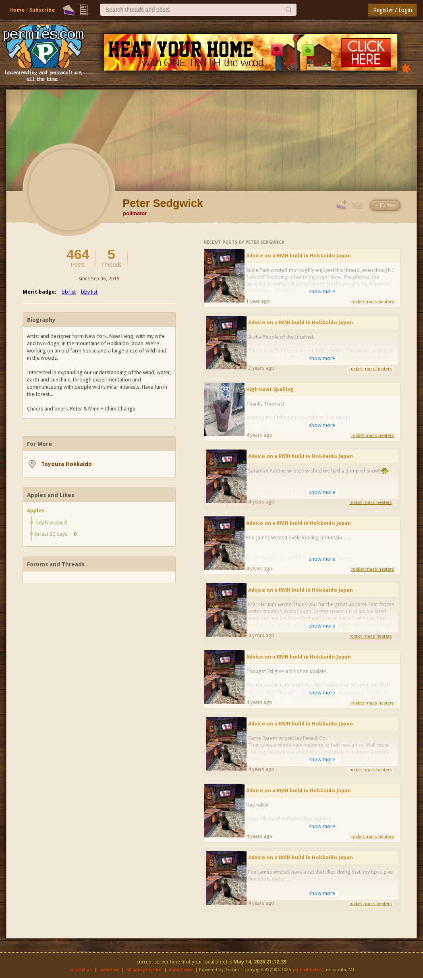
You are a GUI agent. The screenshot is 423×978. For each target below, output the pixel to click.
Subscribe (42, 10)
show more (322, 291)
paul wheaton (307, 969)
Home (17, 10)
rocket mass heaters (372, 302)
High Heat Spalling (270, 389)
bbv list (89, 292)
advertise (108, 969)
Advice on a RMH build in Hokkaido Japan (298, 256)
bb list (69, 292)
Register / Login (392, 10)
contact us (81, 969)
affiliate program (144, 969)
